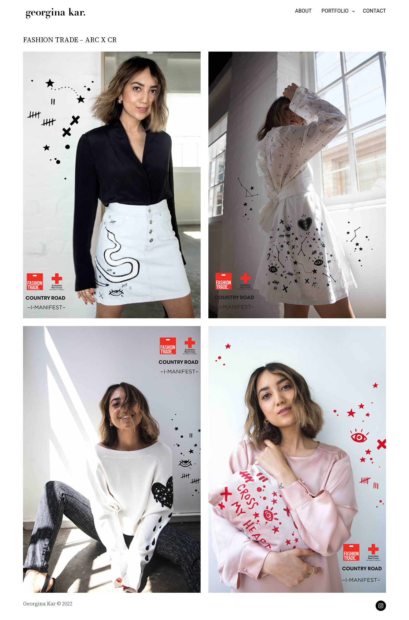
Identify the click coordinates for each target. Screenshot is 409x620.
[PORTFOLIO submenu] (337, 11)
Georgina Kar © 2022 (47, 603)
